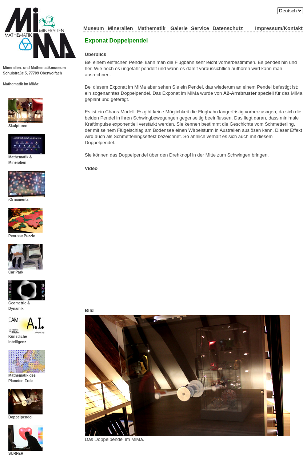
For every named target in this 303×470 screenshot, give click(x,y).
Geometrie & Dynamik (26, 304)
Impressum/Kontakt (279, 28)
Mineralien (120, 28)
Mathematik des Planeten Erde (26, 376)
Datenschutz (227, 28)
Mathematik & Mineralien (26, 158)
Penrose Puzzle (25, 234)
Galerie (178, 28)
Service (200, 28)
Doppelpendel (25, 415)
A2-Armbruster (240, 93)
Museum (93, 28)
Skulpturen (25, 124)
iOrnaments (26, 198)
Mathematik (151, 28)
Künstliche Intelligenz (26, 337)
